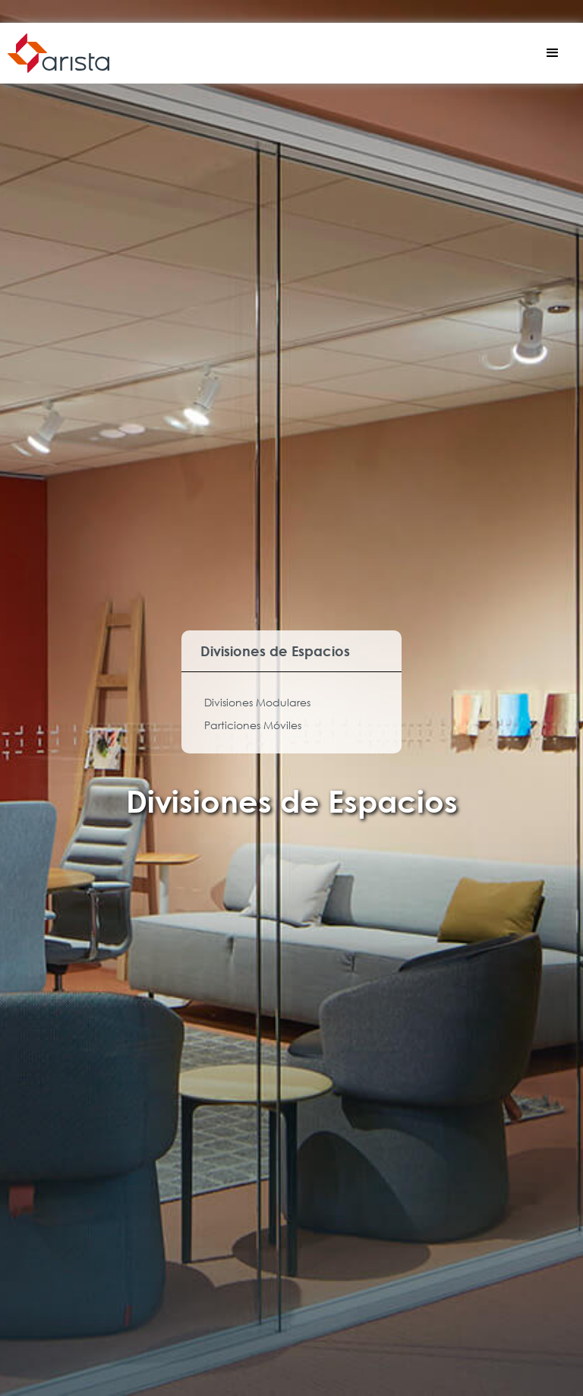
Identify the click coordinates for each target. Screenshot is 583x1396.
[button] (552, 53)
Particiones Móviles (252, 725)
